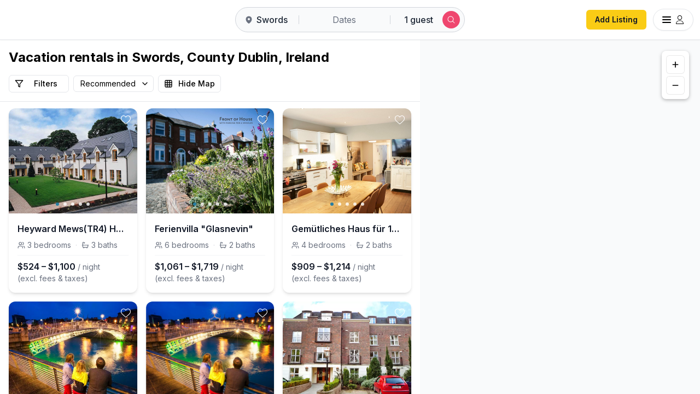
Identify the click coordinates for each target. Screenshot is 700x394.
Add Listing (616, 19)
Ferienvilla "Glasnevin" (204, 228)
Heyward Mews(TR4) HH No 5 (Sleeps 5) (73, 228)
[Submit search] (451, 19)
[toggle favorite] (126, 120)
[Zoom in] (675, 64)
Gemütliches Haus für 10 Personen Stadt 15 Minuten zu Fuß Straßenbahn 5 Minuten (346, 228)
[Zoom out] (675, 85)
